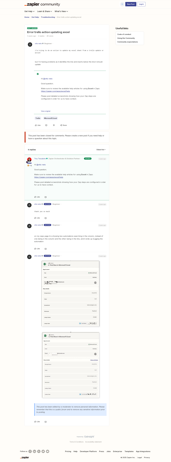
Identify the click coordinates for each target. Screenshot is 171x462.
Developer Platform (88, 451)
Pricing (68, 451)
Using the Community (126, 38)
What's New (61, 11)
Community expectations (127, 42)
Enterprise (117, 451)
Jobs (109, 451)
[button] (130, 4)
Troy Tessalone (40, 159)
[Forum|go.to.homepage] (42, 4)
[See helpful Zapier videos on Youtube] (47, 451)
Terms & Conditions (77, 442)
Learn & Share (44, 11)
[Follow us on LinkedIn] (34, 451)
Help (75, 451)
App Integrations (143, 451)
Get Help (29, 11)
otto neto (38, 43)
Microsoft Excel (50, 118)
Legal (140, 457)
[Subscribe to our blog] (38, 451)
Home (26, 17)
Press (101, 451)
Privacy (147, 457)
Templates (129, 451)
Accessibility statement (93, 442)
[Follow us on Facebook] (30, 451)
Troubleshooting (48, 17)
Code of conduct (124, 34)
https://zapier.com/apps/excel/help (55, 91)
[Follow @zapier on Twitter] (43, 451)
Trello (37, 118)
